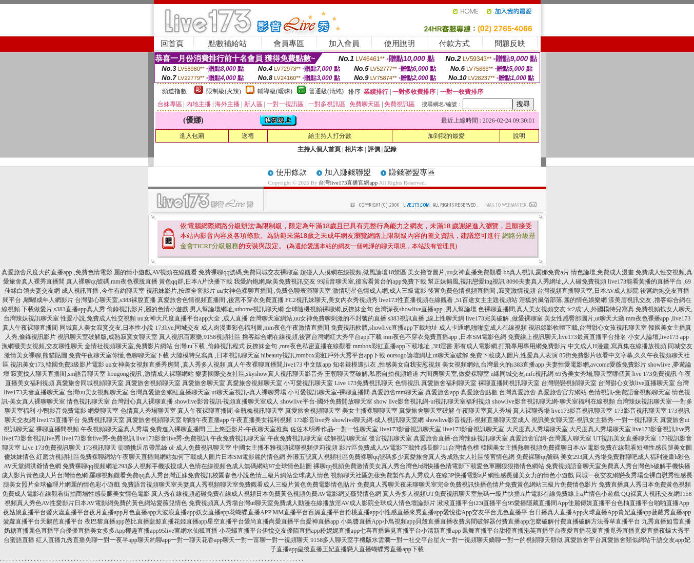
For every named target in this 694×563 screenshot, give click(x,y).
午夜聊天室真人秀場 (483, 410)
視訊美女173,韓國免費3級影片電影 (57, 364)
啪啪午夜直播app (206, 420)
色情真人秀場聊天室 (148, 410)
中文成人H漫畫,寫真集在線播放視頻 (617, 346)
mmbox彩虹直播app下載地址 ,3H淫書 (403, 346)
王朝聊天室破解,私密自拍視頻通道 (372, 373)
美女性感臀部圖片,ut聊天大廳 (584, 318)
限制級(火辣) (223, 91)
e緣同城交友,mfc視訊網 (522, 373)
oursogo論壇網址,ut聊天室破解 (427, 355)
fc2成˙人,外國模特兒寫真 (600, 309)
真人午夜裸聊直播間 (205, 410)
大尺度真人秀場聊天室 (537, 429)
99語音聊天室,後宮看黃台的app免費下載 (371, 281)
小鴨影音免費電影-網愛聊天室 (78, 410)
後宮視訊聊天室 (390, 438)
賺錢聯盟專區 (412, 172)
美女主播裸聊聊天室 (370, 410)
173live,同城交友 (177, 327)
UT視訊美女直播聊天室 (625, 438)
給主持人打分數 (329, 135)
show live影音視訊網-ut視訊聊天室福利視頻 (432, 401)
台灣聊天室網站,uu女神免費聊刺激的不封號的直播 (317, 318)
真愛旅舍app (442, 392)
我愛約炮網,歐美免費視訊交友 (274, 281)
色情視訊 (407, 383)
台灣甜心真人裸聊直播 (142, 401)
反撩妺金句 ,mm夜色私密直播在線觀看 (298, 346)
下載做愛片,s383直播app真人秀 (63, 309)
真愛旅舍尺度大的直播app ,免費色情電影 (57, 272)
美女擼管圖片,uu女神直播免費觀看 (455, 272)
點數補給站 (227, 43)
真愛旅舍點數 (479, 392)
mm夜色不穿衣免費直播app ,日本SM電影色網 (444, 336)
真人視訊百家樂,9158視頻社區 (200, 336)
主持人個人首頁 (319, 149)
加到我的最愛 (446, 135)
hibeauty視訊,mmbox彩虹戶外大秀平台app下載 (323, 355)
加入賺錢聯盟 (348, 172)
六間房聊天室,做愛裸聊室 (454, 373)
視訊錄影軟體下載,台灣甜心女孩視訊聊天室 (587, 327)
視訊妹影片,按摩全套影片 (180, 290)
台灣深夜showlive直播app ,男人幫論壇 (425, 309)
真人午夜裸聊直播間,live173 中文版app (279, 364)
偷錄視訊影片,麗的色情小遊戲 (147, 309)
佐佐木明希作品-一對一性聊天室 (334, 429)
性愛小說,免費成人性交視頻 (98, 318)
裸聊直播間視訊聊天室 (509, 383)
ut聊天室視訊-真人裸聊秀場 (248, 392)
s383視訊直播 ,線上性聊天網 (426, 318)
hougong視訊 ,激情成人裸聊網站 (151, 373)
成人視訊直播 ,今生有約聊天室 (103, 290)
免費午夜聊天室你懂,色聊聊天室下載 (119, 355)
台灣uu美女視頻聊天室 (97, 392)
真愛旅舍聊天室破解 (426, 410)
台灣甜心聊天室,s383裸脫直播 (115, 300)
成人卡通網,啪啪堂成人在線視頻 (483, 327)
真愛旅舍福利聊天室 (449, 383)
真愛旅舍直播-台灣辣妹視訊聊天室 (460, 438)
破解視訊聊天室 (345, 438)
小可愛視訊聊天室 (308, 383)
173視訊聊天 (99, 447)
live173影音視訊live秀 (661, 429)
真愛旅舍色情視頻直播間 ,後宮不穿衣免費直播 (220, 300)
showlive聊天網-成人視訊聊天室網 (378, 420)
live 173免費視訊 (654, 373)
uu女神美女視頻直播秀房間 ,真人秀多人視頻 (166, 364)
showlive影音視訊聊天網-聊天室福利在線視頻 (553, 401)
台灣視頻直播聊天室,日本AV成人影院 (588, 290)
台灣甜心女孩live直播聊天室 (636, 383)
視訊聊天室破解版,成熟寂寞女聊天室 (107, 336)
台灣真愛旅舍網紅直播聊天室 (170, 392)
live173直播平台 (58, 420)
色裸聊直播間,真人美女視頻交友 (522, 309)
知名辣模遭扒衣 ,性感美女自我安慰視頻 (387, 364)
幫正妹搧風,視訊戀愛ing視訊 (466, 281)
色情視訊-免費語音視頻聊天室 (629, 392)
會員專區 (288, 43)
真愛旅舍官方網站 (562, 392)
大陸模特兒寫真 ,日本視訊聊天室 (215, 355)
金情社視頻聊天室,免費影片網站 (129, 346)
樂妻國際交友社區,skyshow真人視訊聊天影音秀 (259, 373)
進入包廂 (192, 135)
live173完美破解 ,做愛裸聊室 (504, 318)
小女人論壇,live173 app (658, 336)
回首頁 (172, 43)
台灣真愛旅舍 (517, 392)
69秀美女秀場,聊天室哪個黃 (593, 373)
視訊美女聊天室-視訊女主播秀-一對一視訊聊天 (595, 420)
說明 (519, 135)
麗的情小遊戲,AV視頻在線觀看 (155, 272)
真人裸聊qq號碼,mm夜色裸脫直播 (111, 281)
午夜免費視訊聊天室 (238, 438)
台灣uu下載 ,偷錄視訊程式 (209, 346)
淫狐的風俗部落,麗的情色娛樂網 (563, 300)
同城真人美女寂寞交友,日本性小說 (106, 327)
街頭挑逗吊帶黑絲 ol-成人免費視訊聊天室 (174, 447)
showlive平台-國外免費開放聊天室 (326, 401)
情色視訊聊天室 (88, 401)
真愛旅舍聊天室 (203, 383)
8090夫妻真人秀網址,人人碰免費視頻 (556, 281)
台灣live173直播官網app (348, 182)
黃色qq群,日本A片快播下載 (196, 281)
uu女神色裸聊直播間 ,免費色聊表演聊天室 (274, 290)
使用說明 (399, 43)
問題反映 (509, 43)
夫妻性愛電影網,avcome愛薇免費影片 (596, 364)
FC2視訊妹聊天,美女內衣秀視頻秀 (331, 300)
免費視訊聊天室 (103, 420)
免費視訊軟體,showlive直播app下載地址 (384, 327)
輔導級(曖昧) (274, 91)
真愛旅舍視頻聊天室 (153, 383)
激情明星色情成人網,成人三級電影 (379, 290)
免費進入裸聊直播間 (177, 429)
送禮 (248, 135)
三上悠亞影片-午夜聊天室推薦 (248, 429)
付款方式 (454, 43)
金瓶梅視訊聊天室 (259, 410)
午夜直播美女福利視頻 (261, 420)
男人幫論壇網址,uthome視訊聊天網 (237, 309)
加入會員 (344, 43)
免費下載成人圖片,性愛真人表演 (514, 355)
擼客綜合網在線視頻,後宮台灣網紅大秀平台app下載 (312, 336)
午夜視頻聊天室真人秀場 (114, 429)
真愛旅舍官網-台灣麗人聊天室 (550, 438)
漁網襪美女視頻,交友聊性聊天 (42, 346)
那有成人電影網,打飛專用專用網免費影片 (510, 346)
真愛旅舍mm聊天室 (397, 392)
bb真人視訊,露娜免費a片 (536, 272)
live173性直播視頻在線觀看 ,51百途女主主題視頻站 (448, 300)
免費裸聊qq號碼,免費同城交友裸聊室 (249, 272)
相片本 (354, 149)
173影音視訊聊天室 (640, 410)
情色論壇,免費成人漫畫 (602, 272)
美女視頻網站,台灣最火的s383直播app (493, 364)
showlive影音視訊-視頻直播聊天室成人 (226, 401)
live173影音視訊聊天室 (582, 410)
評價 (374, 149)
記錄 (390, 149)
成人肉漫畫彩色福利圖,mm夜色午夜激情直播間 (265, 327)
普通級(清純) (326, 91)
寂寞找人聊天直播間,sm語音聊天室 (58, 373)
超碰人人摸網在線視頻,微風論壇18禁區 (353, 272)
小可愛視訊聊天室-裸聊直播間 (329, 392)
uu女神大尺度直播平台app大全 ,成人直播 (192, 318)
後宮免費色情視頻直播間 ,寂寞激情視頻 (482, 290)
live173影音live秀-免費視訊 (98, 438)
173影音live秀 (311, 420)
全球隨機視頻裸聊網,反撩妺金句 (329, 309)
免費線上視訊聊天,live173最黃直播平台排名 (567, 336)
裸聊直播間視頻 (57, 429)
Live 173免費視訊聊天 (363, 383)
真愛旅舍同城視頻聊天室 (90, 383)
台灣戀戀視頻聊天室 (569, 383)
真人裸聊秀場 (531, 410)
